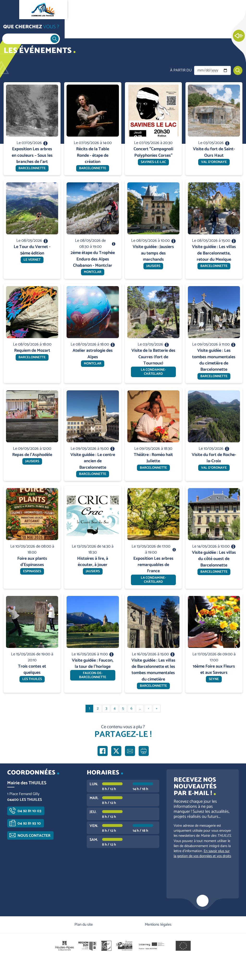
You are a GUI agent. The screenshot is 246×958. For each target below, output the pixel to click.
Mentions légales (158, 924)
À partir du (181, 70)
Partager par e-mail (130, 751)
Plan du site (83, 924)
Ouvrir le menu (9, 9)
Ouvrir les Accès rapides (239, 36)
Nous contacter (34, 835)
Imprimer (144, 751)
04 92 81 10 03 (29, 811)
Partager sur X (116, 751)
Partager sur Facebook (103, 751)
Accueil (13, 29)
